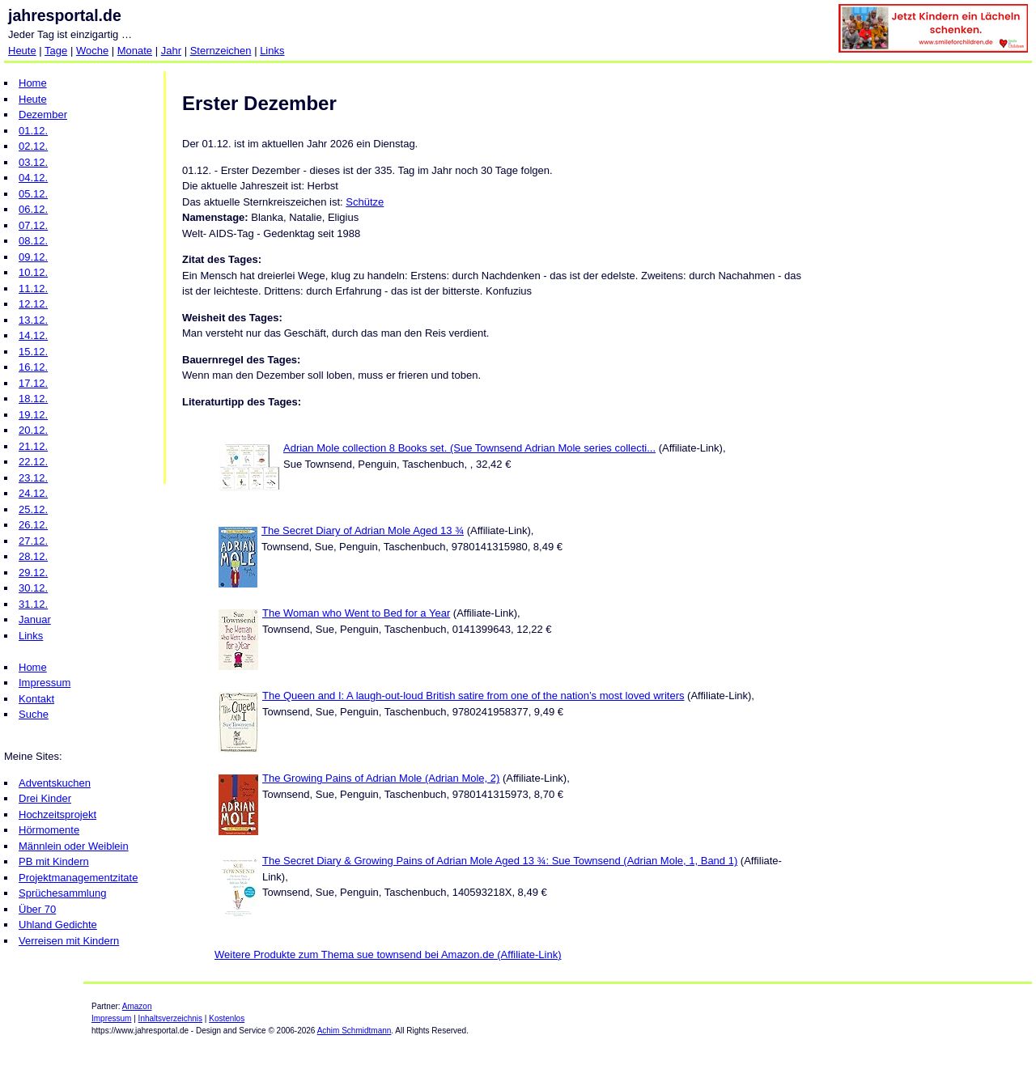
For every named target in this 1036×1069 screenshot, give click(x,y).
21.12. (33, 446)
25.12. (33, 509)
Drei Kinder (45, 798)
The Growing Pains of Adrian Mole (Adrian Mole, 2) (380, 778)
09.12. (33, 257)
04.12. (33, 178)
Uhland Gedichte (58, 924)
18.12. (33, 398)
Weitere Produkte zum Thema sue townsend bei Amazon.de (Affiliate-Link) (388, 954)
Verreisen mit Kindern (69, 941)
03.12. (33, 162)
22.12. (33, 462)
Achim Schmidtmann (354, 1030)
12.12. (33, 304)
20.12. (33, 430)
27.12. (33, 541)
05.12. (33, 194)
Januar (35, 619)
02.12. (33, 146)
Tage (56, 51)
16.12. (33, 367)
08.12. (33, 241)
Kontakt (36, 699)
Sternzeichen (221, 51)
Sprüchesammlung (62, 893)
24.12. (33, 493)
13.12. (33, 320)
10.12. (33, 272)
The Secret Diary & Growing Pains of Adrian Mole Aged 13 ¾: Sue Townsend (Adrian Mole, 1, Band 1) (499, 861)
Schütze (365, 202)
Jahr (171, 51)
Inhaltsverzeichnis (170, 1018)
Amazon (137, 1006)
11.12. (33, 288)
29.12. (33, 572)
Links (272, 51)
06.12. (33, 209)
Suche (34, 714)
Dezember (43, 114)
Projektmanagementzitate (78, 878)
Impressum (44, 683)
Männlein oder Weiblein (74, 846)
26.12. (33, 525)
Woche (92, 51)
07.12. (33, 225)
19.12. (33, 415)
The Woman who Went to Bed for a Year (356, 613)
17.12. (33, 383)
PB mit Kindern (54, 861)
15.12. (33, 352)
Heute (22, 51)
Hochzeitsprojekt (57, 814)
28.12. (33, 556)
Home (33, 83)
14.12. (33, 335)
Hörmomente (49, 830)
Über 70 (37, 909)
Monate (134, 51)
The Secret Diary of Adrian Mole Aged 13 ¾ (362, 530)
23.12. (33, 478)
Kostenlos (226, 1018)
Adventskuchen (55, 783)
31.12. (33, 604)
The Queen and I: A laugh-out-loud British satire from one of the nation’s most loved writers (473, 695)
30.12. (33, 588)
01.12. (33, 131)
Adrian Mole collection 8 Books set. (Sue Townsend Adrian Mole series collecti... (469, 448)
